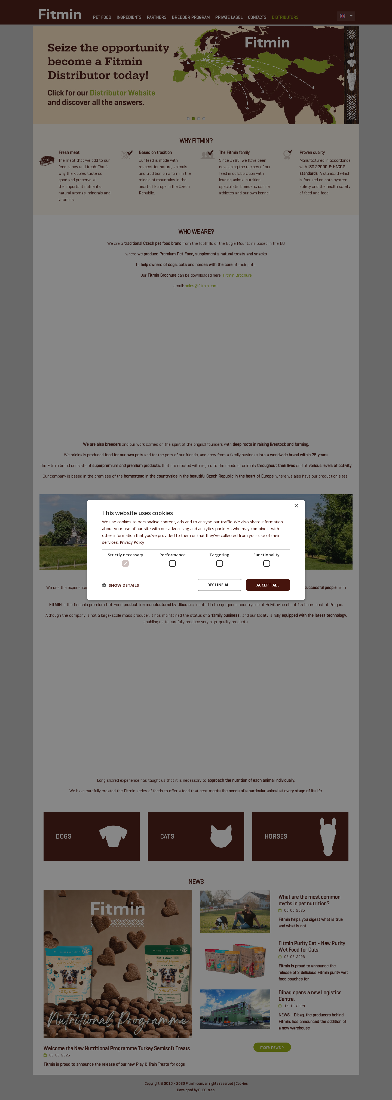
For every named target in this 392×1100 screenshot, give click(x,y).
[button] (120, 584)
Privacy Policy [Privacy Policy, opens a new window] (132, 542)
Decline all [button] (218, 584)
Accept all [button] (267, 584)
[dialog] (196, 550)
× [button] (296, 506)
